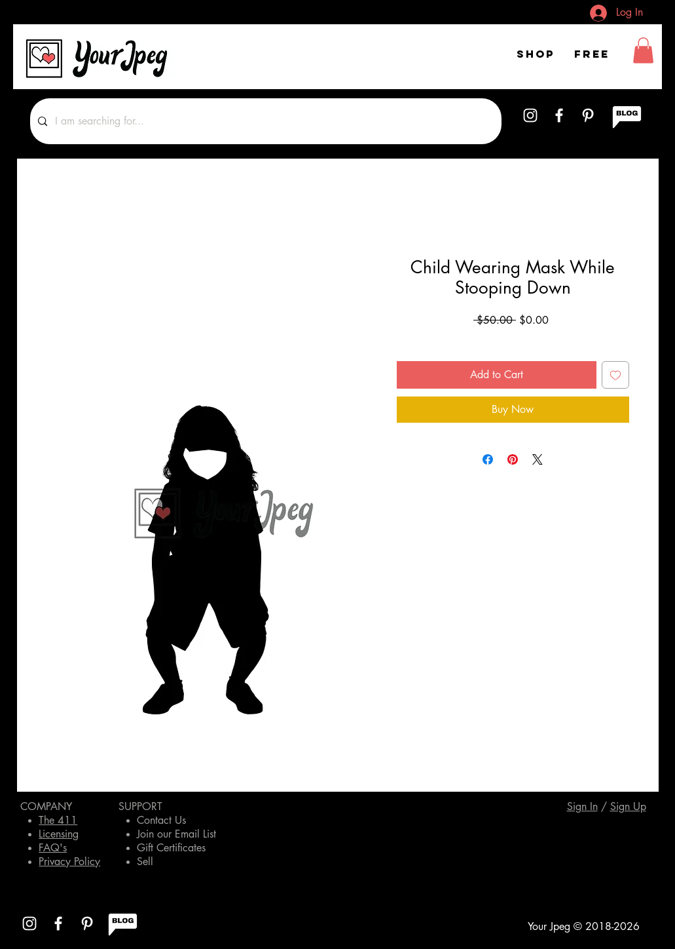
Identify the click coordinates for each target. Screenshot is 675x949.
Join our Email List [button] (176, 834)
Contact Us (161, 820)
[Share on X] (537, 459)
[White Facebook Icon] (559, 115)
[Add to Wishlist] (615, 375)
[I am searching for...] (264, 121)
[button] (643, 50)
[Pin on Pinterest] (512, 459)
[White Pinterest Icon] (588, 115)
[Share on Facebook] (488, 459)
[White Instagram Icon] (530, 115)
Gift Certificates (171, 848)
